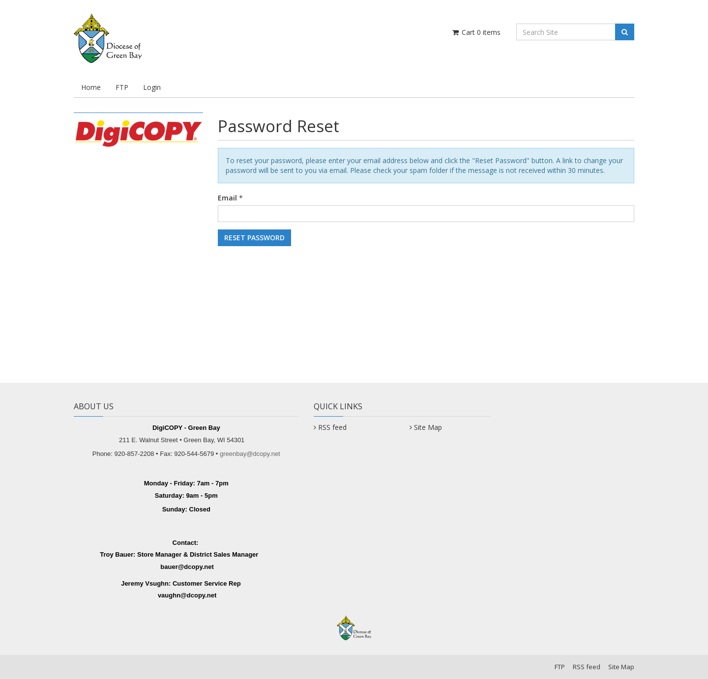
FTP (122, 87)
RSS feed (332, 427)
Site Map (428, 427)
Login (152, 87)
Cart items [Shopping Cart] (476, 32)
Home (91, 87)
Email (227, 197)
